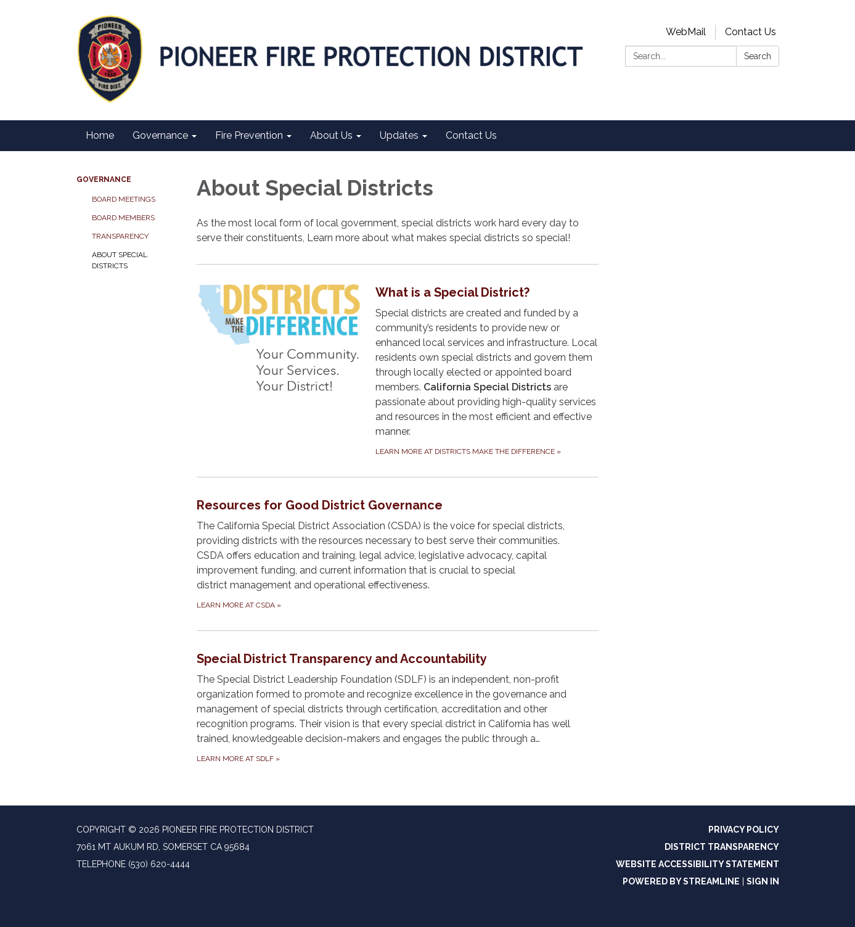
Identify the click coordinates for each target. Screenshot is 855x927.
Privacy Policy (743, 829)
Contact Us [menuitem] (471, 135)
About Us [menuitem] (331, 135)
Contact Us (750, 32)
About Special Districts (119, 260)
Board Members (123, 217)
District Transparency (722, 847)
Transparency (120, 236)
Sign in (763, 881)
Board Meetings (123, 199)
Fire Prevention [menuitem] (249, 135)
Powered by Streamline (681, 881)
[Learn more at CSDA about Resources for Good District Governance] (398, 553)
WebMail (686, 32)
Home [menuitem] (100, 135)
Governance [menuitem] (160, 135)
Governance (103, 179)
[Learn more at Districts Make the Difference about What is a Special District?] (398, 370)
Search (757, 56)
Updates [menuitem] (399, 135)
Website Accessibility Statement (697, 864)
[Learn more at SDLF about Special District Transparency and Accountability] (398, 707)
